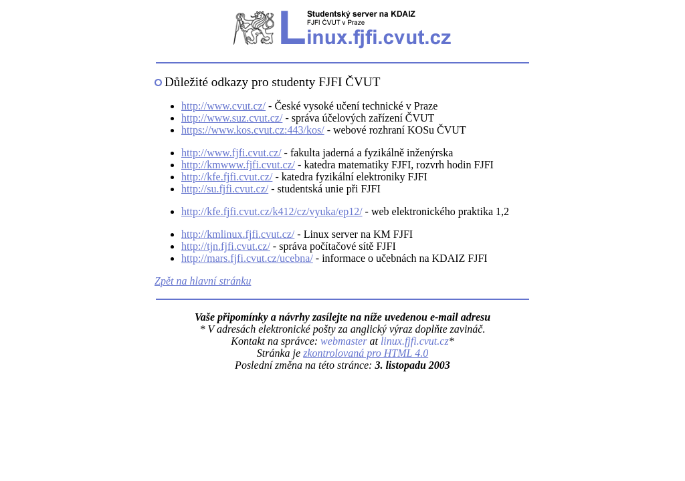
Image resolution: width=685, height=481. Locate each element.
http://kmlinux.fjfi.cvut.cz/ (237, 234)
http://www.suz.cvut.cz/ (231, 118)
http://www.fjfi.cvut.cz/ (231, 152)
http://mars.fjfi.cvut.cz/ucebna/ (247, 258)
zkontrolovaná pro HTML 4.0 (365, 353)
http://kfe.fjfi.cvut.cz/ (226, 176)
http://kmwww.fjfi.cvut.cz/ (238, 164)
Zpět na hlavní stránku (203, 281)
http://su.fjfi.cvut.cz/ (224, 188)
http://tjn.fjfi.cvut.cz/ (225, 246)
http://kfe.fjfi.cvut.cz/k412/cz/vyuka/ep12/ (272, 211)
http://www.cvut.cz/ (223, 106)
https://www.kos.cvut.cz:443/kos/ (252, 130)
